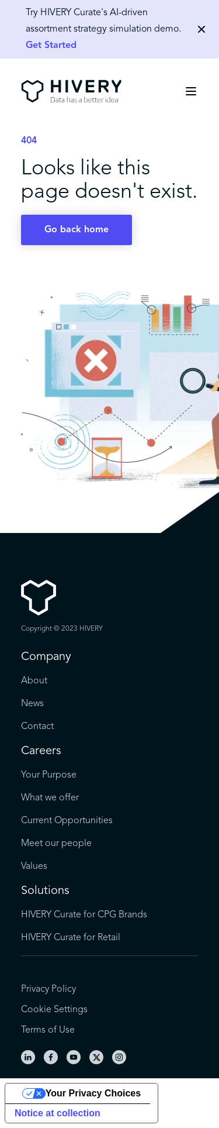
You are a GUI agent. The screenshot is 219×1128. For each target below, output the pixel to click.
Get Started (51, 45)
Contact (37, 726)
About (34, 681)
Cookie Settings (54, 1009)
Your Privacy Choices (93, 1093)
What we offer (50, 798)
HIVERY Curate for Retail (70, 938)
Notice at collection (57, 1113)
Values (34, 866)
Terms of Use (48, 1030)
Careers (41, 751)
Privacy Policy (48, 989)
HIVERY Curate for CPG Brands (84, 915)
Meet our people (56, 843)
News (32, 704)
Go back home (76, 230)
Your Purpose (49, 775)
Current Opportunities (67, 821)
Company (46, 657)
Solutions (45, 891)
